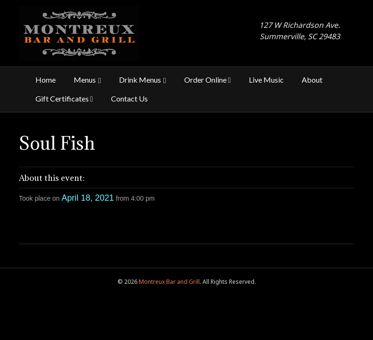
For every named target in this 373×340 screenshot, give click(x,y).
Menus (85, 79)
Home (45, 79)
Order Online (207, 79)
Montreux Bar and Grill (169, 282)
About (312, 79)
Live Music (266, 79)
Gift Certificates (64, 98)
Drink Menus (140, 79)
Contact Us (129, 98)
